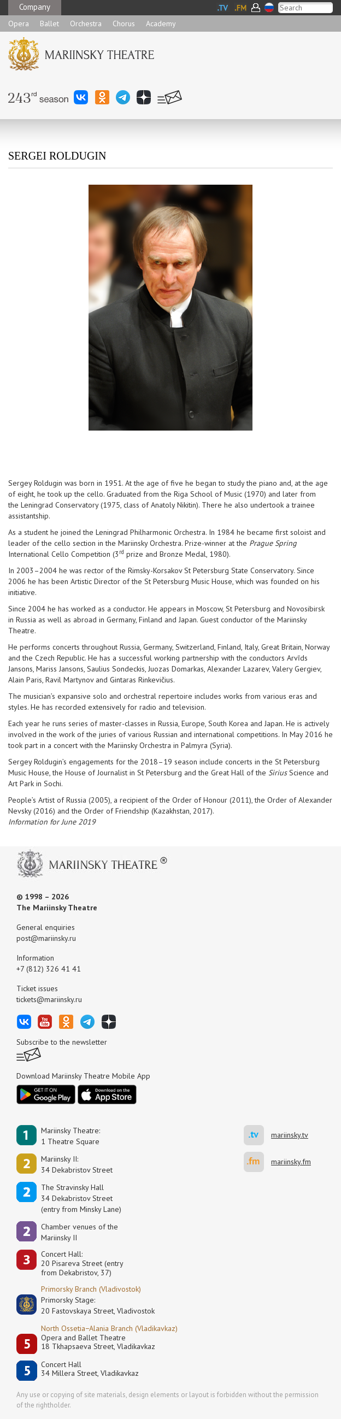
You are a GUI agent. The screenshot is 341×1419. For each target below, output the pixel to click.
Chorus (124, 23)
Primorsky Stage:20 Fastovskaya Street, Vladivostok (90, 1305)
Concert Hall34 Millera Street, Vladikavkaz (90, 1369)
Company (34, 7)
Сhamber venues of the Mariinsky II (79, 1232)
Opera (18, 23)
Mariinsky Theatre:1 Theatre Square (70, 1136)
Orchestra (86, 23)
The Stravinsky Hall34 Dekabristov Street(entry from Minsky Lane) (81, 1198)
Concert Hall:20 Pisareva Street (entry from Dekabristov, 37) (82, 1263)
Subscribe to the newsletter (61, 1042)
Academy (161, 23)
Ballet (49, 23)
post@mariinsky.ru (46, 938)
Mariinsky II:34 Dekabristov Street (77, 1164)
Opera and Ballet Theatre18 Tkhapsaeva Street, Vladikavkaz (98, 1342)
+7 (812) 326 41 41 (48, 969)
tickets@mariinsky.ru (49, 999)
